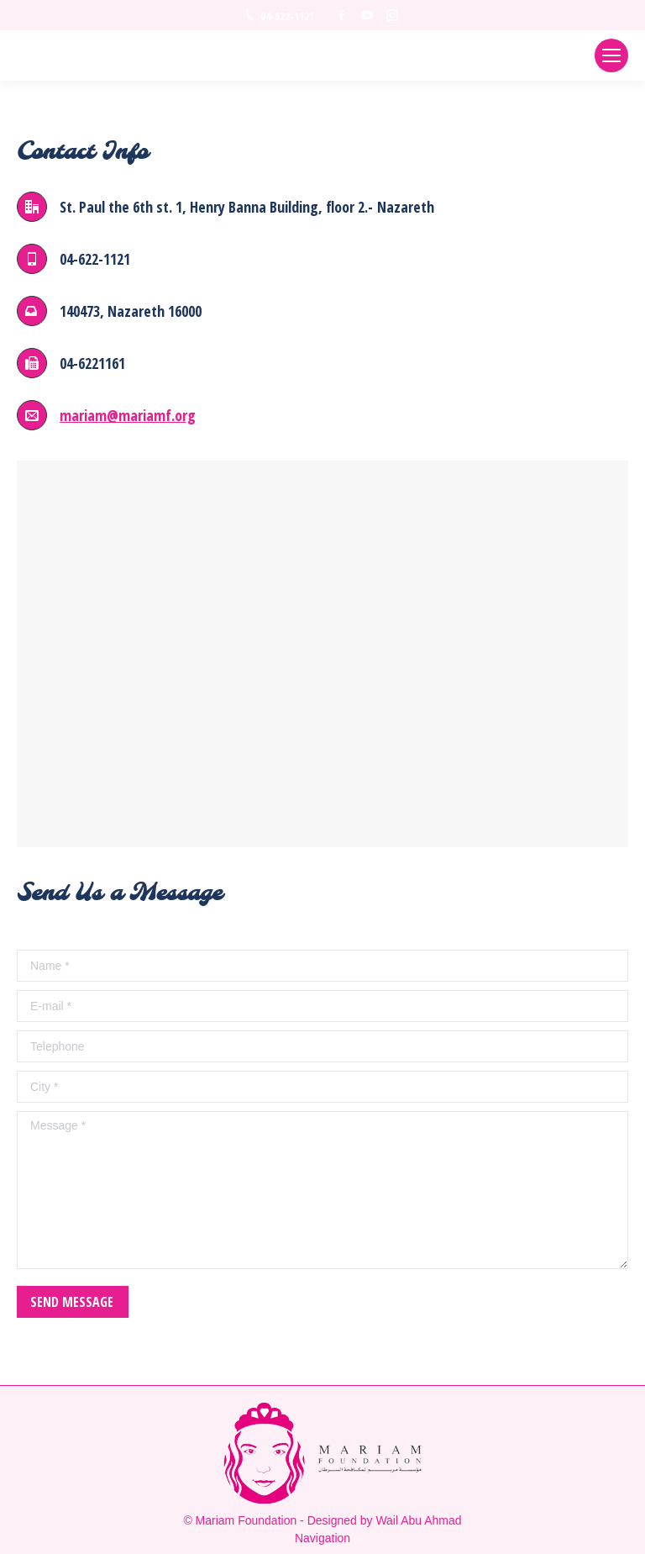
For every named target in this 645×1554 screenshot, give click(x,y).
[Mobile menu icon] (611, 55)
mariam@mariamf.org (128, 415)
